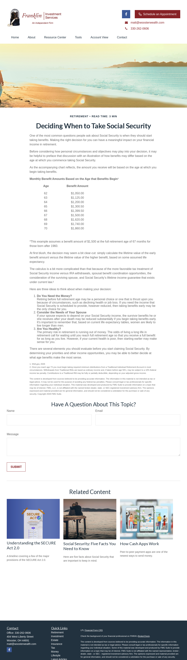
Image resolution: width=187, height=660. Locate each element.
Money (55, 651)
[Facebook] (126, 14)
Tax (53, 647)
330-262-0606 (23, 632)
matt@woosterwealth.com (21, 643)
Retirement (57, 632)
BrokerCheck (144, 636)
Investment (57, 636)
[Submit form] (16, 467)
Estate (54, 640)
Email (99, 410)
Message (13, 434)
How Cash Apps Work (139, 543)
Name (11, 410)
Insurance (56, 643)
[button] (15, 37)
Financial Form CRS (94, 630)
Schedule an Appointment (157, 14)
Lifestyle (55, 655)
